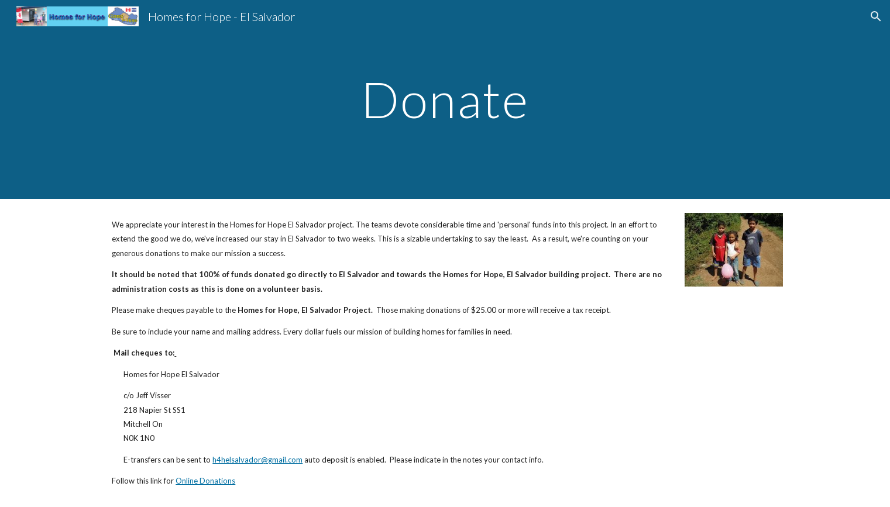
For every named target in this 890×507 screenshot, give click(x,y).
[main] (445, 99)
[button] (876, 16)
